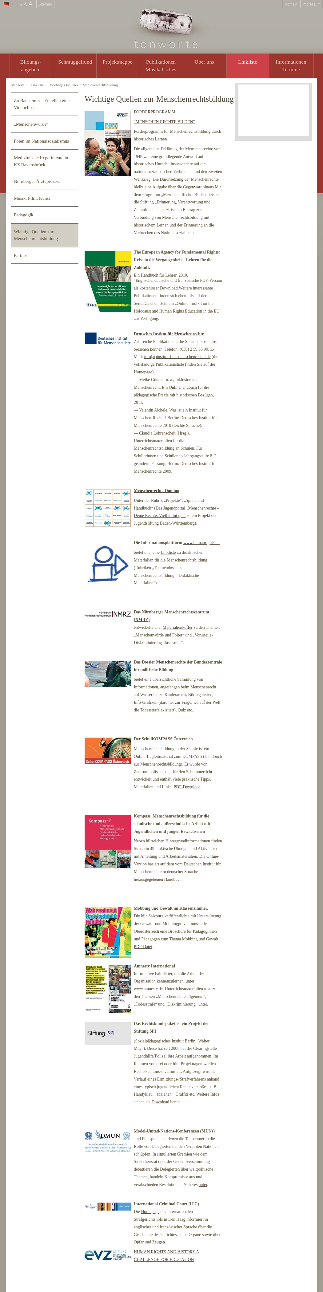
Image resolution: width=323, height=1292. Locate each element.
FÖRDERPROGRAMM (154, 112)
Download (160, 1102)
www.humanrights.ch (201, 542)
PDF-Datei (143, 946)
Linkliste (247, 62)
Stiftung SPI (145, 1031)
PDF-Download (187, 787)
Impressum (311, 4)
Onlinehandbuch (183, 387)
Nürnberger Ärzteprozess (37, 181)
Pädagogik (23, 214)
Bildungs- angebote (31, 66)
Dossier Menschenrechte (164, 662)
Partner (20, 255)
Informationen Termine (291, 66)
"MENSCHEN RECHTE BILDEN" (164, 122)
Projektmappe (118, 62)
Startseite (18, 85)
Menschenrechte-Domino (156, 490)
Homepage (150, 1211)
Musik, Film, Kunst (32, 198)
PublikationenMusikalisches (161, 66)
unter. (203, 1004)
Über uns (204, 62)
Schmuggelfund (75, 62)
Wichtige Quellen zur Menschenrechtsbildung (84, 85)
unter (203, 1184)
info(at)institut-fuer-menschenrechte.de (177, 356)
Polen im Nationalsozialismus (41, 141)
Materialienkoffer (178, 627)
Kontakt (291, 4)
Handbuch (149, 275)
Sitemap (45, 4)
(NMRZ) (142, 619)
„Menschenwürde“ (31, 124)
